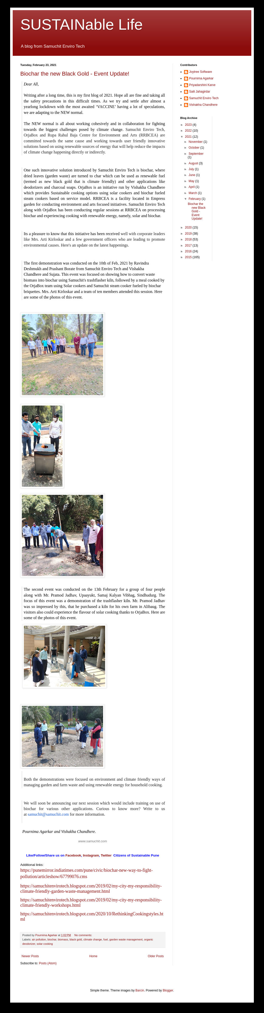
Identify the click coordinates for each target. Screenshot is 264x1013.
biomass (63, 939)
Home (93, 956)
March (193, 193)
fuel (105, 939)
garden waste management (126, 939)
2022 (189, 130)
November (196, 142)
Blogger (168, 990)
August (194, 163)
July (192, 169)
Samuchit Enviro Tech (204, 98)
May (192, 181)
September (196, 153)
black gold (76, 939)
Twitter (106, 855)
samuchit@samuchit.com (48, 814)
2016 (189, 251)
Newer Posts (30, 956)
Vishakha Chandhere (203, 105)
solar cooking (45, 943)
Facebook (73, 855)
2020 (189, 227)
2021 (189, 136)
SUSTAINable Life (81, 24)
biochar (51, 939)
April (192, 187)
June (192, 175)
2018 (189, 239)
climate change (93, 939)
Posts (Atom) (47, 963)
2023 (189, 125)
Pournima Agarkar (201, 78)
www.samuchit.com (92, 841)
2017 (189, 245)
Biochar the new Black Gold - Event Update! (74, 74)
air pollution (39, 939)
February (195, 199)
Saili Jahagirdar (199, 91)
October (194, 147)
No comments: (83, 935)
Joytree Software (200, 72)
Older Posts (156, 956)
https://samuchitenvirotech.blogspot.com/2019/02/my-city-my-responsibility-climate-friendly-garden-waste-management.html (91, 888)
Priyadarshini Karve (202, 85)
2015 (189, 257)
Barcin (140, 990)
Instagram (91, 855)
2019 (189, 233)
